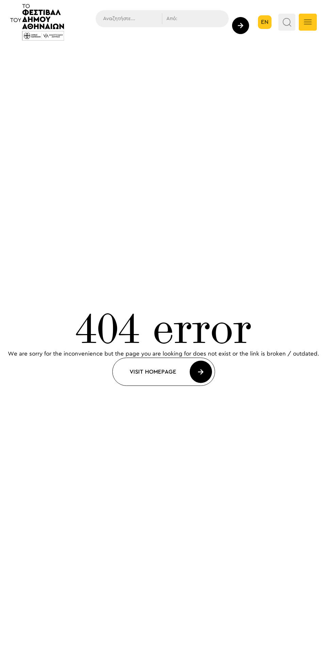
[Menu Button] (307, 22)
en (264, 22)
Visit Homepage (153, 372)
